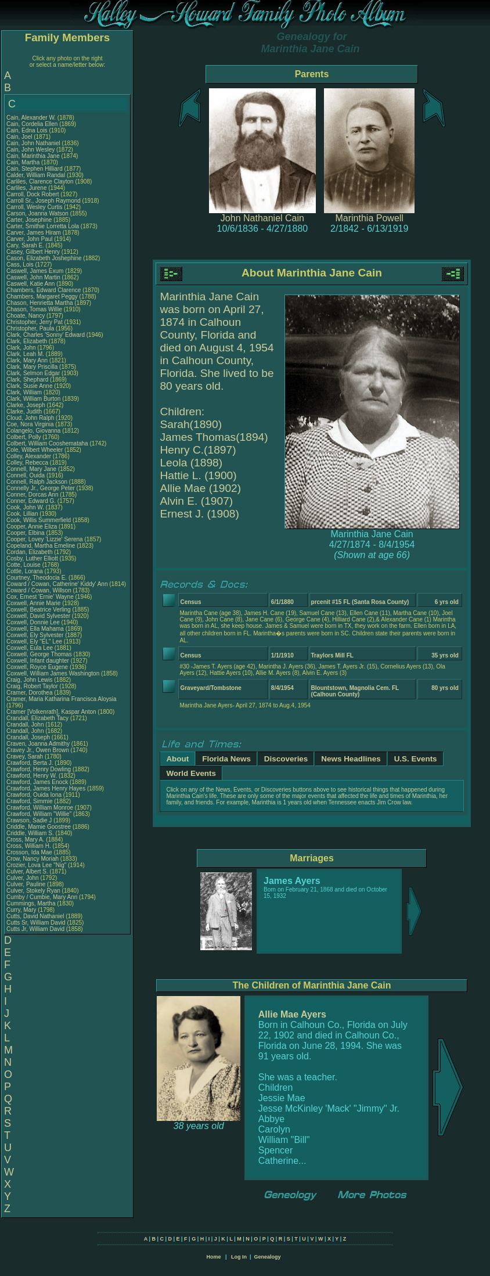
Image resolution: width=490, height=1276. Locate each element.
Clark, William (25, 392)
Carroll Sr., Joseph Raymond (43, 200)
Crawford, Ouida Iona (34, 795)
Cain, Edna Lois (27, 130)
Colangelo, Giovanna (34, 430)
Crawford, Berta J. (29, 763)
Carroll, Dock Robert (32, 194)
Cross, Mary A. (25, 839)
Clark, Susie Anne (29, 386)
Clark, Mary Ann (27, 360)
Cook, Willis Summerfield (38, 520)
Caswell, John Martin (33, 277)
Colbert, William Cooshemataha (47, 443)
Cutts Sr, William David (36, 922)
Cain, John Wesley (30, 149)
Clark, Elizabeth (27, 341)
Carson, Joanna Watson (37, 213)
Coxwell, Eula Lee (29, 648)
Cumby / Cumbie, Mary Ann (41, 897)
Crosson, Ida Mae (29, 852)
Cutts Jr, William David (35, 929)
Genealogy (267, 1257)
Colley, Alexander (29, 456)
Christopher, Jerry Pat (35, 322)
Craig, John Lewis (29, 680)
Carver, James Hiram (33, 232)
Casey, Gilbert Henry (33, 252)
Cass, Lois (20, 264)
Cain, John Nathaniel (33, 143)
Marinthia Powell (369, 218)
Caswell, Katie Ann (30, 284)
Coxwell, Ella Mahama (35, 629)
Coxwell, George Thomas (39, 654)
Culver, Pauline (26, 884)
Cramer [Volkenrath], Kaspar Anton (51, 712)
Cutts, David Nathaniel (35, 916)
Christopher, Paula (31, 328)
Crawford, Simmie (30, 801)
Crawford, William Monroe (39, 807)
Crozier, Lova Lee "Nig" (36, 865)
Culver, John (23, 878)
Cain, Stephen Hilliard (34, 169)
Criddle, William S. (30, 833)
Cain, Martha (23, 162)
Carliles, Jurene (27, 188)
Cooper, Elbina (26, 533)
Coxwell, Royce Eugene (37, 667)
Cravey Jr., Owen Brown (37, 750)
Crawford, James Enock (37, 782)
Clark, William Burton (33, 399)
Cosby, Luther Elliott (32, 558)
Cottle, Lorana (25, 571)
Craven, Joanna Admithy (38, 744)
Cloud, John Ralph (30, 418)
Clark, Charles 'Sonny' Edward (45, 335)
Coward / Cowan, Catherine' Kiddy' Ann (56, 584)
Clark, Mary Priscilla (31, 367)
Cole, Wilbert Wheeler (34, 450)
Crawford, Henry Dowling (38, 769)
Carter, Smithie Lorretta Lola (42, 226)
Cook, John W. (25, 507)
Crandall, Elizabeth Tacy (37, 718)
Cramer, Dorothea (30, 692)
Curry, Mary (22, 910)
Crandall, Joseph (29, 737)
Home (213, 1257)
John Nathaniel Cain (262, 218)
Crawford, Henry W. (31, 775)
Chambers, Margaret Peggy (42, 296)
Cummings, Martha (31, 903)
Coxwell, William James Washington (52, 673)
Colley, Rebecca (28, 462)
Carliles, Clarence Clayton (40, 181)
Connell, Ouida (26, 475)
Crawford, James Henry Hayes (45, 788)
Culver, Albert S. (27, 871)
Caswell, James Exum (34, 271)
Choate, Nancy (26, 315)
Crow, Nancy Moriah (32, 859)
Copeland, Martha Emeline (40, 545)
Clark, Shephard (28, 379)
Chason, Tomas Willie (34, 309)
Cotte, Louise (24, 565)
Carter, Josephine (29, 220)
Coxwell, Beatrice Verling (38, 609)
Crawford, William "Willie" (39, 814)
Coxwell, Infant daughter (38, 660)
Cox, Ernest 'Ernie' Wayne (40, 597)
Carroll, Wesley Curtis (34, 207)
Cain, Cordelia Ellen (31, 124)
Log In (239, 1257)
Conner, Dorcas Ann (32, 494)
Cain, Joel (20, 137)
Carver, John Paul (29, 239)
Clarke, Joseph (26, 405)
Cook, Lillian (22, 514)
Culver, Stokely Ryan (33, 890)
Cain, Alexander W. (31, 117)
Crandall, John (25, 724)
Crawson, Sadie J (29, 820)
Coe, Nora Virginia (30, 424)
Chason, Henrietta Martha (39, 303)
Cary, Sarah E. (25, 245)
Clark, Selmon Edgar (33, 373)
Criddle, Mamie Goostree (38, 827)
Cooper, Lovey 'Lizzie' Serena (44, 539)
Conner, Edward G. (31, 501)
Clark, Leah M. (25, 354)
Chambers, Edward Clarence (43, 290)
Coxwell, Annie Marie (33, 603)
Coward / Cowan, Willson (39, 590)
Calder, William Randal (35, 175)
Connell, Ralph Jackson (36, 482)
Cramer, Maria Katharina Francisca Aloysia (61, 699)
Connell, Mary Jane (31, 469)
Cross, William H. (28, 846)
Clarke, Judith (25, 411)
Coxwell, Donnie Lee (33, 622)
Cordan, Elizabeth (30, 552)
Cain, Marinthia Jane (33, 156)
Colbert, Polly (24, 437)
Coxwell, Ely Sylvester (34, 635)
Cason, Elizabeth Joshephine (44, 258)
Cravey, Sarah (25, 756)
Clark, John (21, 347)
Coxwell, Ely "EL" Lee (34, 641)
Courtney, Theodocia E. (36, 577)
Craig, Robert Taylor (32, 686)
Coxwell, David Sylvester (38, 616)
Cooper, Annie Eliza (31, 526)
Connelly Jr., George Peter (40, 488)
